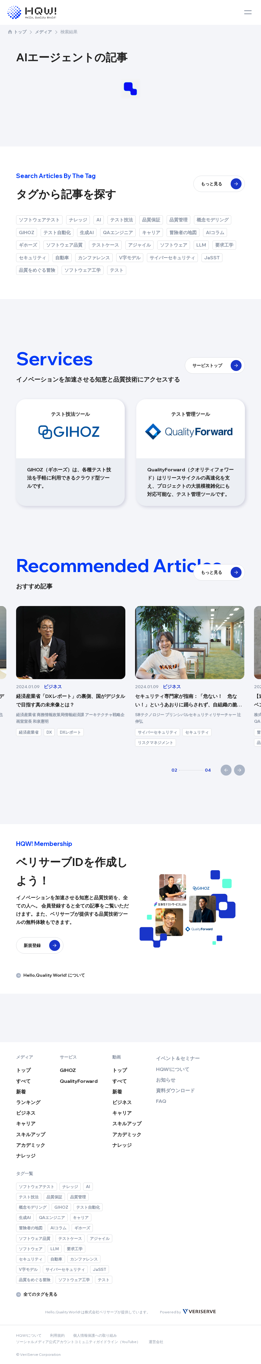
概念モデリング (213, 220)
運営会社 (156, 1341)
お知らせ (165, 1080)
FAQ (161, 1101)
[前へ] (226, 770)
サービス (68, 1057)
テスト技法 (121, 220)
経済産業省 (148, 732)
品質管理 (178, 220)
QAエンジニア (118, 232)
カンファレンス (94, 258)
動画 (116, 1057)
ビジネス (26, 1113)
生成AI (87, 232)
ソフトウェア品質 (64, 245)
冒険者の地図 (183, 232)
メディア (43, 32)
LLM (201, 245)
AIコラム (215, 232)
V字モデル (130, 258)
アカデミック (30, 1145)
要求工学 (224, 245)
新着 (21, 1092)
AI (98, 220)
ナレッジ (78, 220)
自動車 (62, 258)
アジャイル (139, 245)
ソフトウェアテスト (39, 220)
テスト (117, 270)
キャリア (151, 232)
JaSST (212, 258)
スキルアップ (30, 1134)
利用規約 (57, 1335)
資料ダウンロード (175, 1090)
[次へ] (239, 770)
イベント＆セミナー (178, 1058)
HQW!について (172, 1069)
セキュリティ (32, 258)
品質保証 (151, 220)
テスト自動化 (57, 232)
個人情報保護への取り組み (95, 1335)
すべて (23, 1081)
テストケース (105, 245)
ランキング (28, 1102)
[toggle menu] (247, 12)
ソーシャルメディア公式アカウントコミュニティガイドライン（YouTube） (78, 1341)
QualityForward (79, 1081)
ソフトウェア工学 (82, 270)
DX (53, 725)
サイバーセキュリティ (172, 258)
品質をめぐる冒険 (37, 270)
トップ (17, 32)
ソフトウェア (173, 245)
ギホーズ (28, 245)
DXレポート (189, 732)
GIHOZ (26, 232)
